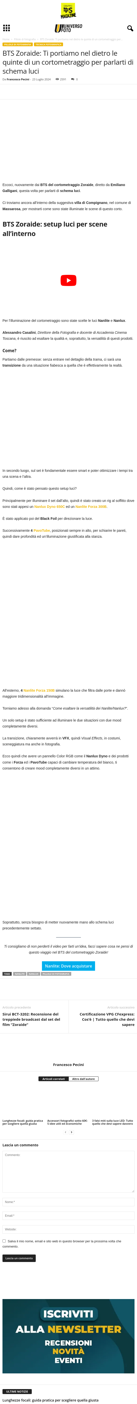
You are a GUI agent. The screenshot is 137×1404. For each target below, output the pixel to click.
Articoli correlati (53, 982)
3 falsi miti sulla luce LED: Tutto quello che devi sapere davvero (112, 1025)
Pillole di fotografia (24, 39)
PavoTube (42, 531)
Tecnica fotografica (49, 44)
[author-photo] (68, 951)
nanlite (20, 877)
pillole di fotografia (56, 877)
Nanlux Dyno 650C (50, 507)
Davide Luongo (12, 1360)
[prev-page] (65, 1035)
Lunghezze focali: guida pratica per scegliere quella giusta (22, 1025)
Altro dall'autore (83, 982)
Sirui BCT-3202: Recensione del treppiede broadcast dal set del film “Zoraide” (31, 922)
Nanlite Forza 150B (40, 643)
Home (5, 39)
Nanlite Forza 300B (90, 507)
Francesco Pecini (18, 79)
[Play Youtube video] (68, 280)
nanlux (33, 877)
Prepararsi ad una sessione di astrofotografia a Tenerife (49, 1354)
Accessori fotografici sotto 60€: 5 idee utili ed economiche (67, 1025)
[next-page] (71, 1035)
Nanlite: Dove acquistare (68, 869)
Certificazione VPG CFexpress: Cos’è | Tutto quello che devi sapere (107, 922)
